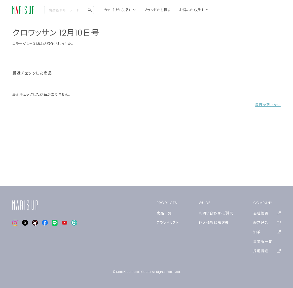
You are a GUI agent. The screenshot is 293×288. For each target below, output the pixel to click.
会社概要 (267, 213)
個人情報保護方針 (214, 222)
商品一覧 (164, 213)
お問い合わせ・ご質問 (216, 213)
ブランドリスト (168, 222)
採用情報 (267, 250)
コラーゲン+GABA (27, 43)
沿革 (267, 232)
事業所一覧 (262, 241)
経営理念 (267, 222)
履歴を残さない (268, 104)
